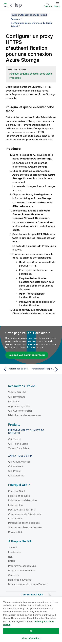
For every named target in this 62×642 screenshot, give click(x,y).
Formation (14, 401)
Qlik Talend (14, 439)
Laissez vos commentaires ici (27, 354)
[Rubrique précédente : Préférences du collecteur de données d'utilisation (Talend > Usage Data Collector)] (16, 369)
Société (12, 547)
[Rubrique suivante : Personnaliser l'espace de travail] (46, 369)
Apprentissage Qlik (19, 406)
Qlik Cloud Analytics (19, 461)
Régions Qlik (15, 532)
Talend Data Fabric (19, 448)
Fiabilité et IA (15, 505)
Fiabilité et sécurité (19, 495)
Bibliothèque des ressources (24, 415)
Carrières (13, 575)
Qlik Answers (15, 466)
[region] (31, 619)
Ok (30, 631)
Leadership (14, 552)
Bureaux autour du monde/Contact (28, 584)
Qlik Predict (14, 471)
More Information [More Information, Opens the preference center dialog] (31, 638)
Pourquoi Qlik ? (16, 491)
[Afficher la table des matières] (6, 15)
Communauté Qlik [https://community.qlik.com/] (32, 594)
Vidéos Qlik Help (17, 392)
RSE (10, 556)
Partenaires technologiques (24, 522)
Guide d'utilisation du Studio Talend (29, 14)
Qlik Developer (16, 396)
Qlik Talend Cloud (18, 443)
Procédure (15, 77)
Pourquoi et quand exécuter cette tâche (30, 73)
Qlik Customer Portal (20, 410)
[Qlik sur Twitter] (49, 594)
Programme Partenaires (21, 570)
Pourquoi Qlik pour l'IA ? (21, 509)
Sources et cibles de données (25, 527)
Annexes (15, 19)
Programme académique (22, 565)
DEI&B (11, 561)
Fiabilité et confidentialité (22, 500)
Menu (57, 6)
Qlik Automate (16, 475)
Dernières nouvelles (19, 579)
